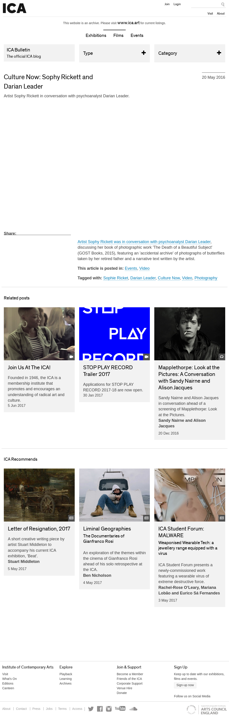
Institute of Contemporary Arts (14, 8)
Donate (122, 693)
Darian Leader (143, 278)
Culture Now (169, 278)
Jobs (49, 709)
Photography (206, 278)
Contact (21, 709)
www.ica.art (128, 23)
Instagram (109, 709)
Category (189, 53)
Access (77, 709)
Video (144, 268)
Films (118, 35)
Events (137, 35)
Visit (210, 13)
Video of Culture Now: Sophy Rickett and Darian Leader (114, 164)
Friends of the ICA (129, 679)
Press (36, 709)
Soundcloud (132, 709)
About (221, 13)
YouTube (120, 709)
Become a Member (130, 674)
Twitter (91, 709)
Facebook (100, 709)
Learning (65, 679)
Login (177, 4)
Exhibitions (96, 35)
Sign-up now (185, 685)
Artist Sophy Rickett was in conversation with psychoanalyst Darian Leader (144, 242)
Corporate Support (129, 683)
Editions (7, 683)
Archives (65, 683)
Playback (65, 674)
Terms (62, 709)
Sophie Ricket (115, 278)
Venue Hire (124, 688)
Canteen (8, 688)
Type (114, 53)
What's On (9, 679)
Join (167, 4)
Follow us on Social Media (192, 696)
